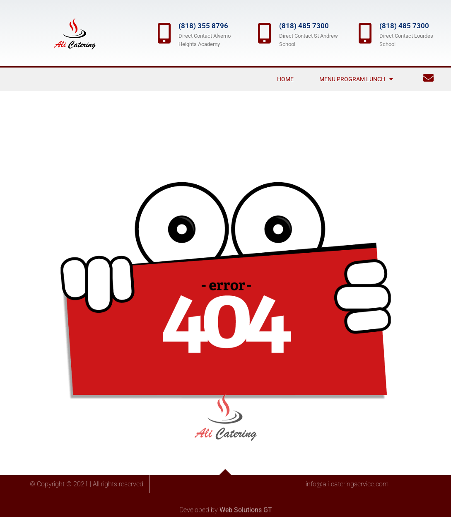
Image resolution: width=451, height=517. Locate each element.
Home (285, 79)
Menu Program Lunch (356, 79)
